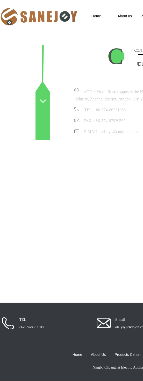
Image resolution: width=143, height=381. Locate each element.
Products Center (128, 354)
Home (96, 16)
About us (125, 16)
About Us (98, 354)
